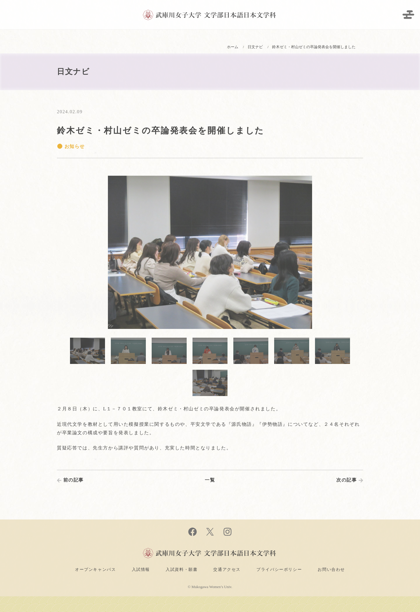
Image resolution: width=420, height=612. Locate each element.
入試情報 (141, 569)
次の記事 (346, 479)
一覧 (210, 479)
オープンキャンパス (95, 569)
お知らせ (71, 146)
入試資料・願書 (181, 569)
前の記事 (73, 479)
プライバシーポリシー (279, 569)
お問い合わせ (331, 569)
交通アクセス (227, 569)
